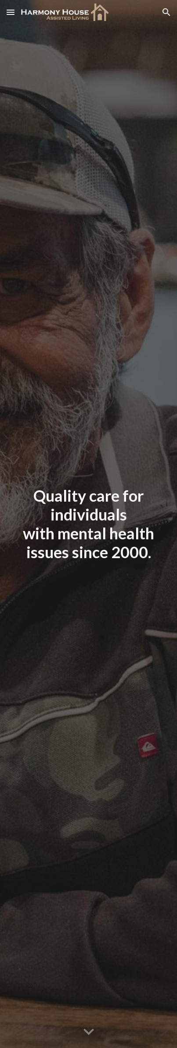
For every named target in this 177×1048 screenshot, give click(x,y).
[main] (89, 524)
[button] (10, 12)
